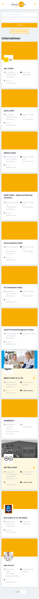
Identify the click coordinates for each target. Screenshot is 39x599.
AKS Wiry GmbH (10, 467)
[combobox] (19, 14)
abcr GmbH (8, 68)
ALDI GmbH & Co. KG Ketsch (15, 518)
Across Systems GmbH (13, 243)
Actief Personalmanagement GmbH (19, 330)
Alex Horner (9, 565)
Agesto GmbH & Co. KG (13, 378)
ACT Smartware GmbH (13, 287)
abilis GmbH (9, 111)
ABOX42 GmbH (10, 153)
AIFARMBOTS (9, 421)
